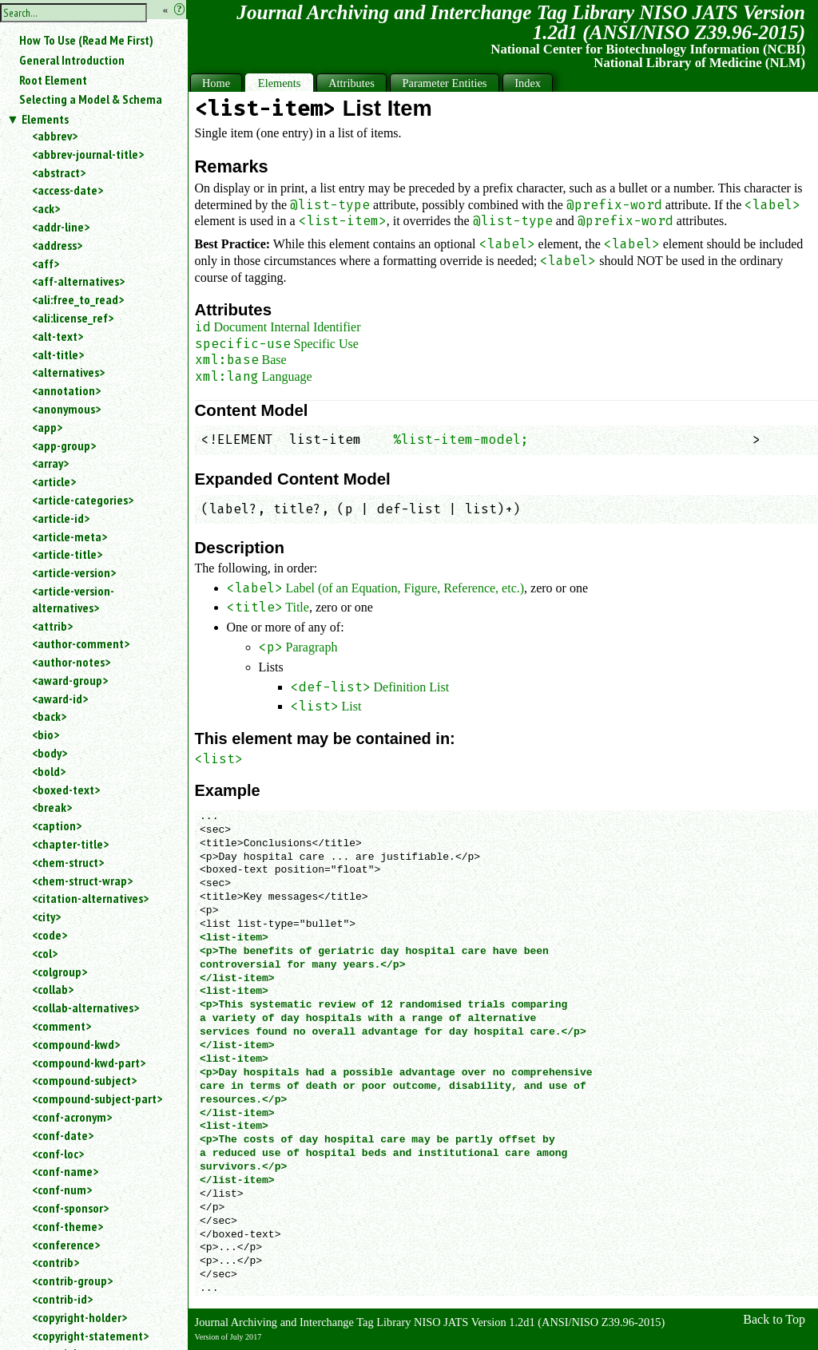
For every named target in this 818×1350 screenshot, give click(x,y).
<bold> (49, 771)
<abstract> (58, 172)
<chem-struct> (68, 862)
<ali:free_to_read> (78, 299)
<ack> (46, 208)
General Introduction (72, 60)
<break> (52, 807)
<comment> (61, 1026)
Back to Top (774, 1319)
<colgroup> (59, 972)
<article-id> (60, 518)
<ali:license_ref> (72, 318)
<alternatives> (68, 372)
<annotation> (66, 390)
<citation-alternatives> (90, 898)
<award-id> (60, 699)
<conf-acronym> (72, 1117)
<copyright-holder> (79, 1317)
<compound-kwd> (76, 1044)
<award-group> (70, 680)
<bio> (45, 734)
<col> (45, 953)
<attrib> (52, 626)
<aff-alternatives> (78, 281)
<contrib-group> (72, 1281)
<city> (46, 916)
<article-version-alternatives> (73, 599)
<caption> (56, 825)
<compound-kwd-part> (88, 1063)
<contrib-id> (62, 1299)
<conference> (66, 1245)
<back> (49, 716)
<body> (49, 753)
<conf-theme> (67, 1226)
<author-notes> (71, 662)
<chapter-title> (70, 844)
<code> (49, 935)
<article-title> (67, 554)
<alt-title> (58, 354)
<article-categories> (82, 500)
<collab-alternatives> (85, 1007)
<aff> (45, 263)
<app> (47, 427)
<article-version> (74, 572)
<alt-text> (57, 336)
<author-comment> (80, 643)
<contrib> (55, 1262)
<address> (57, 245)
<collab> (52, 989)
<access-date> (67, 190)
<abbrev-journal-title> (88, 154)
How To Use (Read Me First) (86, 40)
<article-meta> (69, 536)
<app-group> (64, 445)
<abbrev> (54, 136)
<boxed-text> (66, 790)
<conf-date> (62, 1135)
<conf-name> (65, 1171)
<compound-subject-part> (97, 1099)
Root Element (53, 80)
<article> (54, 481)
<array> (50, 463)
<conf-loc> (58, 1154)
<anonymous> (66, 409)
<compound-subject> (84, 1080)
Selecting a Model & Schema (90, 99)
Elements (45, 119)
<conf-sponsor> (70, 1208)
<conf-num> (62, 1190)
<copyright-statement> (90, 1336)
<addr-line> (60, 227)
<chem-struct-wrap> (82, 881)
